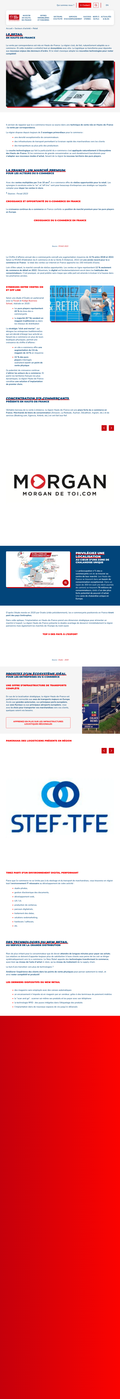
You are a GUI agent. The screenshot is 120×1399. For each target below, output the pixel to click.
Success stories (87, 18)
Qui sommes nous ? (65, 5)
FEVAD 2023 (63, 246)
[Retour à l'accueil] (14, 18)
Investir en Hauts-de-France (26, 17)
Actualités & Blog (106, 18)
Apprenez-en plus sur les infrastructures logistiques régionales (38, 722)
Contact (85, 5)
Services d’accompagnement (73, 18)
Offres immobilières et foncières (43, 17)
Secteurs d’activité (57, 18)
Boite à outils (96, 18)
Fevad (16, 300)
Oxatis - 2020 (63, 660)
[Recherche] (96, 5)
